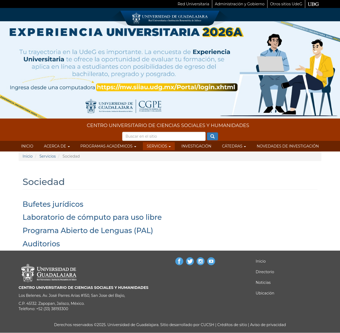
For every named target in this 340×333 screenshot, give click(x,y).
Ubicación (265, 293)
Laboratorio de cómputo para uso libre (92, 217)
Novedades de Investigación (288, 146)
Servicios (159, 146)
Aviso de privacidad (267, 324)
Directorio (265, 271)
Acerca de (57, 146)
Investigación (196, 146)
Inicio (27, 146)
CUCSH (207, 324)
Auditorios (41, 243)
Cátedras (234, 146)
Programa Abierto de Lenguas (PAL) (88, 230)
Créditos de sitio (232, 324)
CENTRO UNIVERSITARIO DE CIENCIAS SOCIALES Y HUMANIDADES (168, 125)
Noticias (263, 282)
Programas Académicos (108, 146)
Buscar (212, 136)
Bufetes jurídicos (53, 204)
